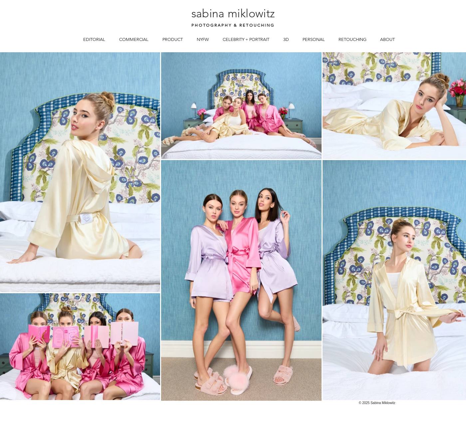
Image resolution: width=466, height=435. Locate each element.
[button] (94, 39)
